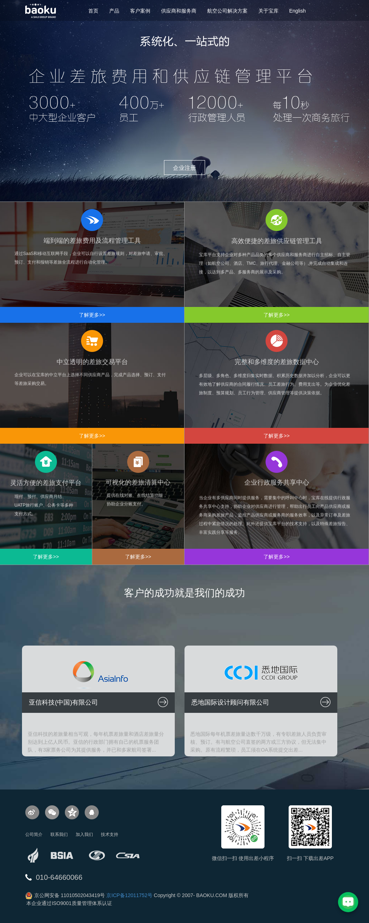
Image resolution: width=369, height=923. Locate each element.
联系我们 (59, 834)
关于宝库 (268, 11)
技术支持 (109, 834)
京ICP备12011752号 (129, 895)
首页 (93, 11)
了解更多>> (92, 315)
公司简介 (34, 834)
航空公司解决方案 (227, 11)
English (297, 11)
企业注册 (184, 168)
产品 (114, 11)
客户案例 (140, 11)
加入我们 (84, 834)
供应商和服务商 (178, 11)
